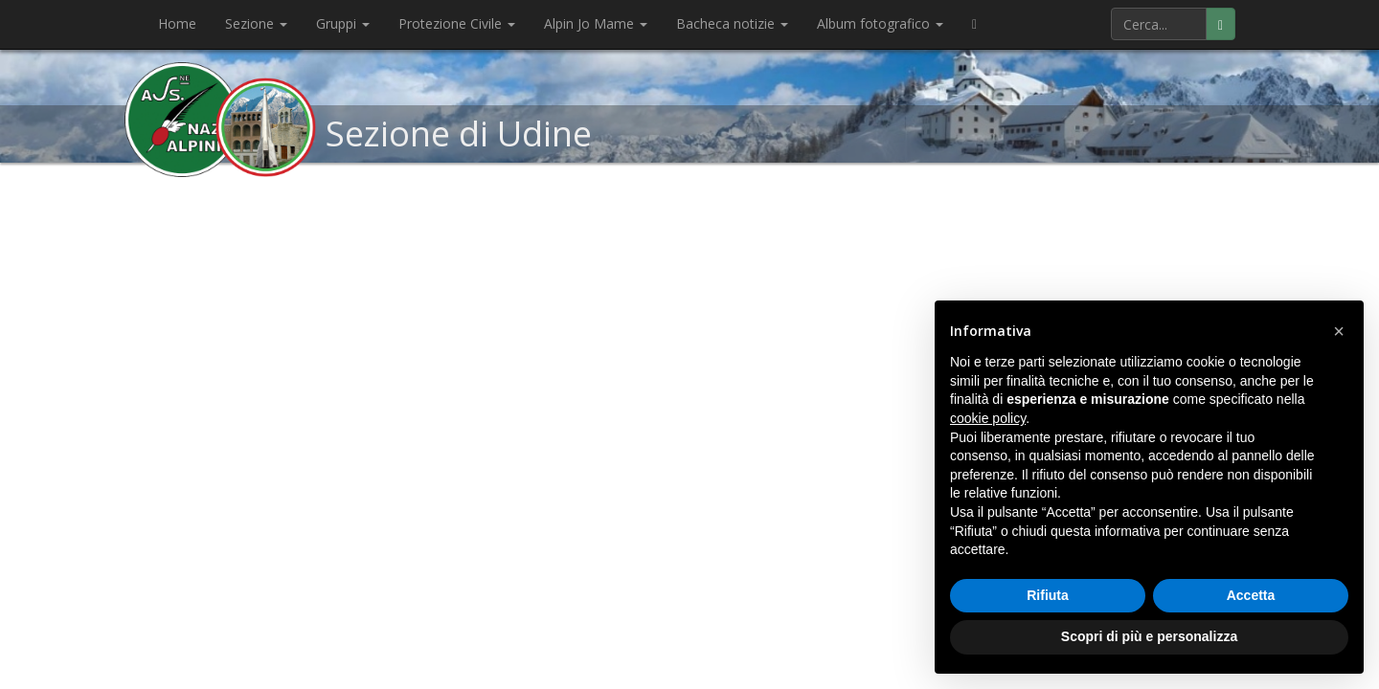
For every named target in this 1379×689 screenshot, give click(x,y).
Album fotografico (880, 23)
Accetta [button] (1251, 595)
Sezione (256, 23)
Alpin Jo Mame (595, 23)
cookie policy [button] (988, 418)
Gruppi (343, 23)
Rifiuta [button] (1048, 595)
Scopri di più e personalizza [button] (1149, 636)
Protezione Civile (456, 23)
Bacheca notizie (732, 23)
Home (177, 23)
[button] (1338, 331)
